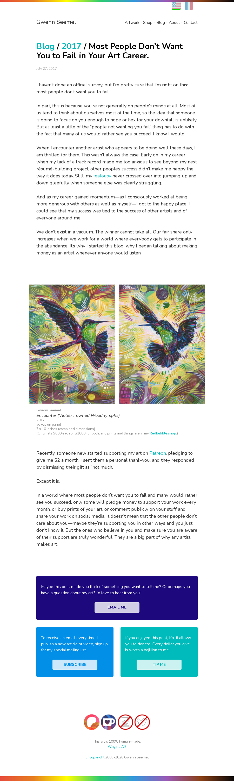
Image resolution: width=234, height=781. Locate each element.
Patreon (157, 453)
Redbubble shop (163, 433)
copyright (94, 757)
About (174, 22)
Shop (147, 22)
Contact (191, 22)
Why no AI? (117, 746)
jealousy (102, 176)
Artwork (132, 22)
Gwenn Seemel (56, 22)
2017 (72, 46)
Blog (160, 22)
